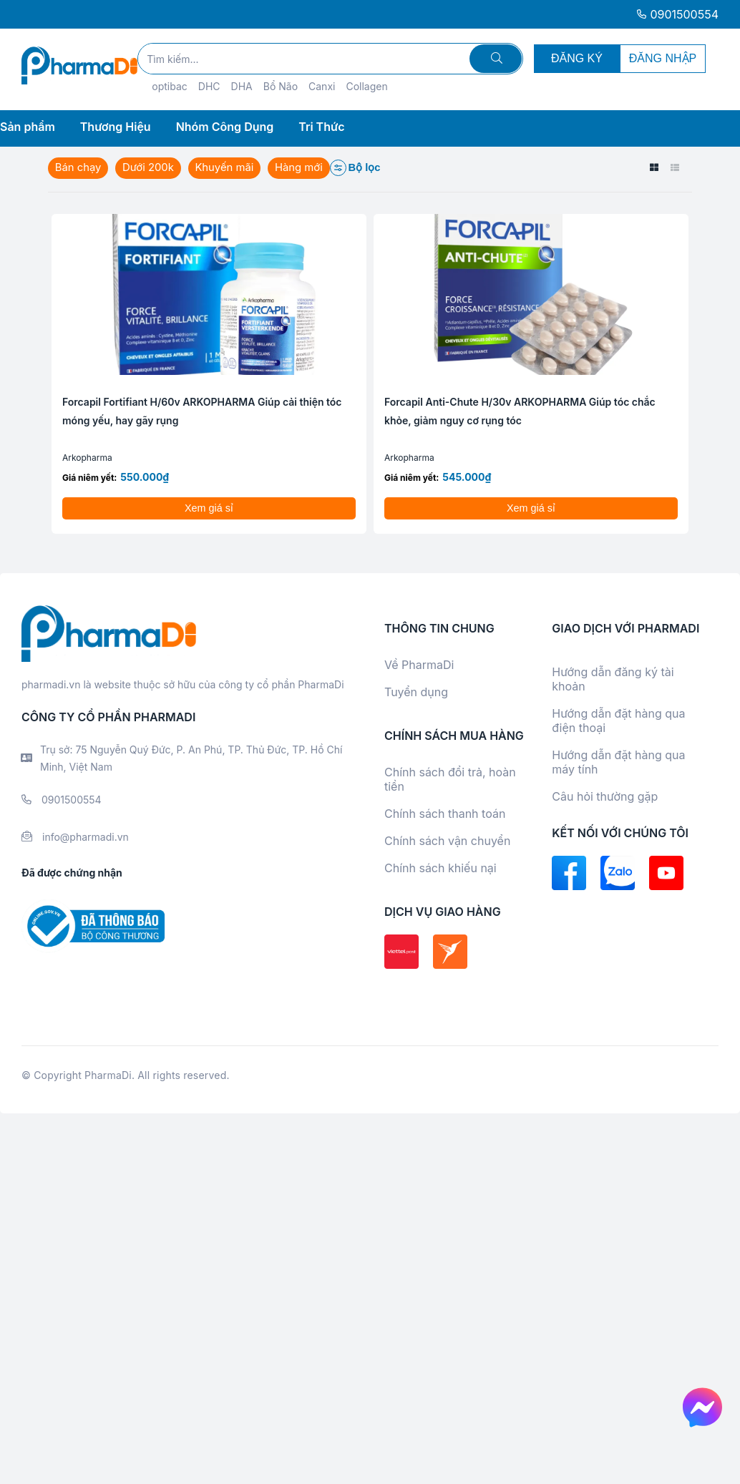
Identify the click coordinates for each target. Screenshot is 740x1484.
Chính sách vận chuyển (447, 841)
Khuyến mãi (226, 168)
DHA (242, 86)
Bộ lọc (359, 168)
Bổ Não (280, 86)
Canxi (321, 86)
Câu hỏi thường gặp (605, 796)
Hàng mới (302, 168)
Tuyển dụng (416, 692)
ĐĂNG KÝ (577, 58)
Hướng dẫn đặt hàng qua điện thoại (618, 720)
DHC (209, 86)
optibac (170, 86)
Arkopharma (87, 457)
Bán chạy (78, 168)
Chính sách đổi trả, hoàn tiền (450, 779)
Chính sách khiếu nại (440, 868)
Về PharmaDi (419, 665)
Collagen (366, 86)
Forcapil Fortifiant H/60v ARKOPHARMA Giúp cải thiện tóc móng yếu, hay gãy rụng (202, 411)
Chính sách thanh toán (444, 813)
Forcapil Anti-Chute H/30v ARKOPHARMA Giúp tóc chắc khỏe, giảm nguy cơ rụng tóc (520, 411)
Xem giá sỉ (209, 508)
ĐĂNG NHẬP (662, 58)
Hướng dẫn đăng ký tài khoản (612, 679)
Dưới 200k (149, 168)
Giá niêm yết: (89, 477)
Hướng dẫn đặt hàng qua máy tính (618, 762)
